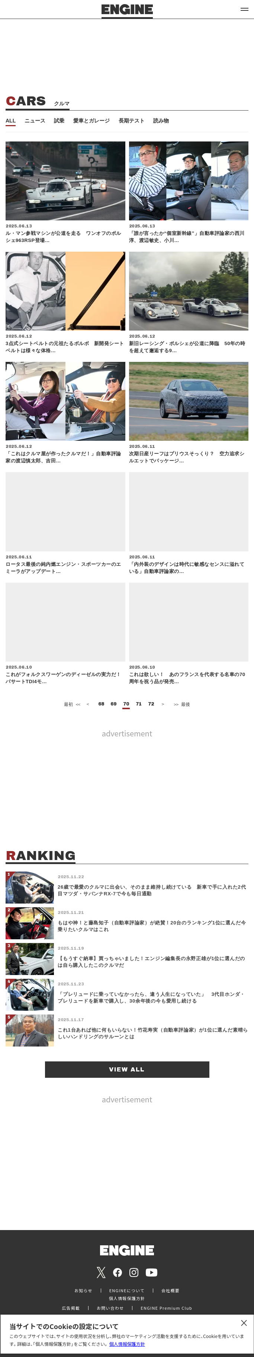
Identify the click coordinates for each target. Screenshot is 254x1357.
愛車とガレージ (91, 121)
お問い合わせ (110, 1308)
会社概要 (170, 1290)
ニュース (35, 121)
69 (113, 704)
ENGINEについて (127, 1290)
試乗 (59, 121)
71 (139, 704)
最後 (181, 704)
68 (101, 704)
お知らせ (83, 1290)
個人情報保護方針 (127, 1344)
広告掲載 (71, 1308)
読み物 (161, 121)
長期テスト (132, 121)
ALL (11, 121)
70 (126, 704)
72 (151, 704)
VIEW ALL (127, 1069)
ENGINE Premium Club (166, 1308)
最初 (71, 704)
